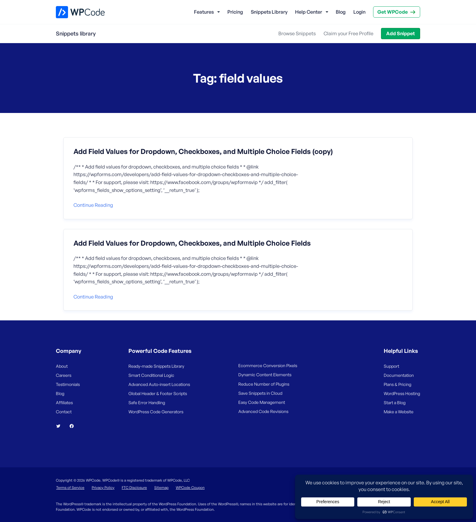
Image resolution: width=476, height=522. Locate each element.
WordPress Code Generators (155, 411)
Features (204, 12)
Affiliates (64, 402)
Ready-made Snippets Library (156, 366)
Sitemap (161, 487)
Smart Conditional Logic (151, 375)
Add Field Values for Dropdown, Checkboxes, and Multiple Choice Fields (192, 243)
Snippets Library (269, 12)
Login (359, 12)
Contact (64, 411)
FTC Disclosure (134, 487)
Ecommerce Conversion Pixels (267, 365)
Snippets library (76, 33)
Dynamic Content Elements (264, 374)
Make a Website (398, 411)
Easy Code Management (261, 402)
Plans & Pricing (397, 384)
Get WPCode (392, 12)
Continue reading (93, 205)
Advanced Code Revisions (263, 411)
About (62, 366)
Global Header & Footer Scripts (157, 393)
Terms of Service (70, 487)
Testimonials (68, 384)
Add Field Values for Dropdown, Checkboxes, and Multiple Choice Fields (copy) (203, 151)
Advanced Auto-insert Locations (159, 384)
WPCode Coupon (190, 487)
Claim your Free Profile (348, 33)
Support (391, 366)
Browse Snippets (297, 33)
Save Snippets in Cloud (260, 393)
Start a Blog (395, 402)
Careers (63, 375)
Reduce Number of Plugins (263, 384)
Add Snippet (400, 33)
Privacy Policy (103, 487)
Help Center (308, 12)
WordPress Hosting (402, 393)
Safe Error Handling (146, 402)
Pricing (235, 12)
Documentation (399, 375)
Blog (340, 12)
